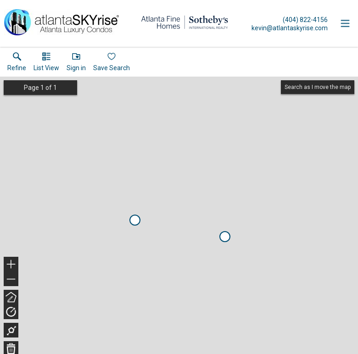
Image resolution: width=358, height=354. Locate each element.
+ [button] (11, 265)
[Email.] (290, 27)
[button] (46, 63)
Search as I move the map (318, 87)
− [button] (11, 279)
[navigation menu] (345, 23)
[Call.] (290, 19)
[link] (17, 63)
